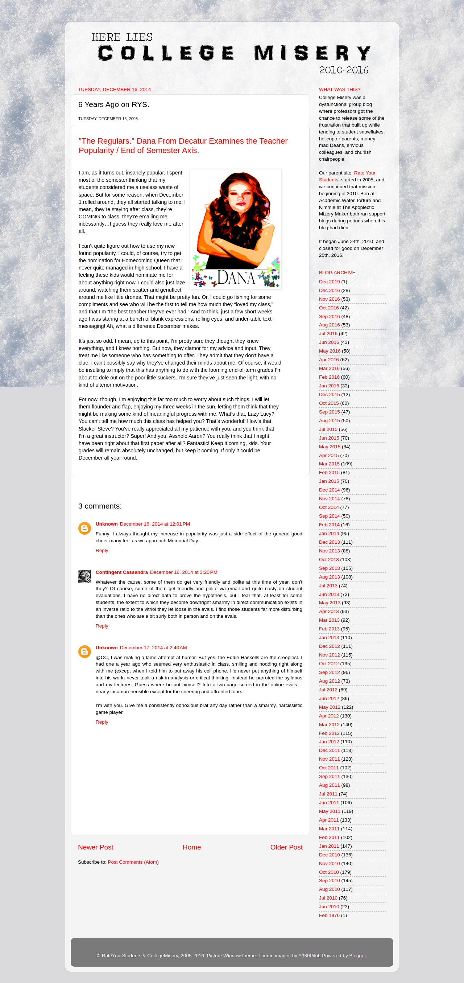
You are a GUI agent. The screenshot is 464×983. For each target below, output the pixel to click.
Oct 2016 (329, 307)
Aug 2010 (329, 889)
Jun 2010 (329, 906)
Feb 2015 (329, 472)
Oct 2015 (329, 403)
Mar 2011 (329, 828)
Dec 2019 (329, 281)
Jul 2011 (328, 794)
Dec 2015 (329, 394)
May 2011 (329, 811)
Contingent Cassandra (122, 572)
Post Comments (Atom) (133, 862)
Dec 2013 (329, 542)
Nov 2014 (329, 498)
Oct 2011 (329, 767)
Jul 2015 (328, 429)
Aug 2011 (329, 785)
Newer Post (95, 847)
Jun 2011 (329, 802)
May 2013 (329, 602)
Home (192, 847)
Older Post (286, 847)
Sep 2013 (329, 568)
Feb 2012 (329, 733)
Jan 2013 (329, 637)
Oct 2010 (329, 872)
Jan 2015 (329, 481)
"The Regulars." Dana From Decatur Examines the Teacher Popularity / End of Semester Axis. (183, 145)
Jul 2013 (328, 585)
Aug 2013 (329, 577)
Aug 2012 (329, 681)
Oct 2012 (329, 663)
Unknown (107, 524)
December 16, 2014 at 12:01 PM (155, 524)
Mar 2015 (329, 463)
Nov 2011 (329, 759)
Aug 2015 (329, 420)
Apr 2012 (329, 716)
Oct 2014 (329, 507)
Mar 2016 (329, 368)
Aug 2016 (329, 325)
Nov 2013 (329, 551)
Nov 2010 (329, 863)
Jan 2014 (329, 533)
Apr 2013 (329, 611)
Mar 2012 (329, 724)
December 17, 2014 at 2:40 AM (153, 647)
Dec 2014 (329, 490)
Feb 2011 (329, 837)
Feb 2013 (329, 629)
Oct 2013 (329, 559)
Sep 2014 (329, 516)
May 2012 (329, 707)
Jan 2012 (329, 741)
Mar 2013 (329, 620)
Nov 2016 (329, 299)
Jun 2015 (329, 438)
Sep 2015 (329, 412)
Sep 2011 (329, 776)
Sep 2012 (329, 672)
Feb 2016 (329, 377)
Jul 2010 (328, 898)
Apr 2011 (329, 820)
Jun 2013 (329, 594)
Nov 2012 (329, 655)
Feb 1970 (329, 915)
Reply (102, 550)
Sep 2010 (329, 880)
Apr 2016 (329, 359)
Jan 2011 (329, 846)
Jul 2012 (328, 689)
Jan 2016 (329, 385)
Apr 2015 (329, 455)
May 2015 (329, 446)
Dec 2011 (329, 750)
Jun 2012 (329, 698)
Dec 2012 (329, 646)
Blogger (357, 955)
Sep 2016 (329, 316)
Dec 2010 (329, 854)
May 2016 (329, 351)
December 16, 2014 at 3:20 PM (184, 572)
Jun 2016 (329, 342)
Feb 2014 (329, 524)
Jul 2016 (328, 333)
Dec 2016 (329, 290)
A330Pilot (308, 955)
